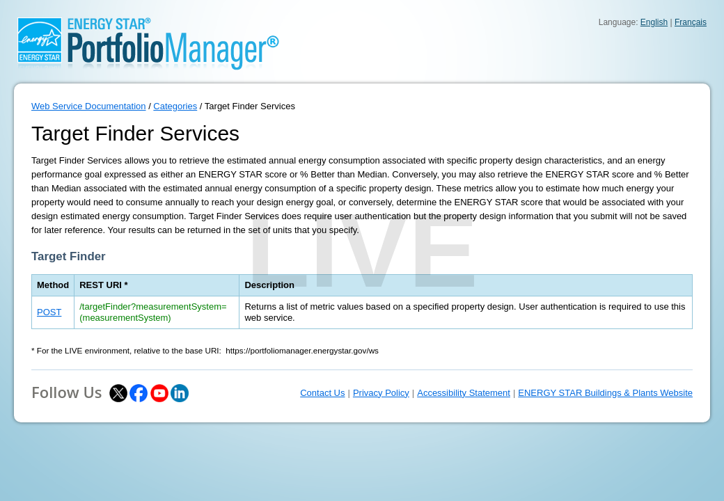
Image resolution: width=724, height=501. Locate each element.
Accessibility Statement (463, 393)
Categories (175, 106)
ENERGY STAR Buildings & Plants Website (605, 393)
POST (49, 312)
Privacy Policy (381, 393)
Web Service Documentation (88, 106)
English (654, 22)
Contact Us (322, 393)
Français (691, 22)
